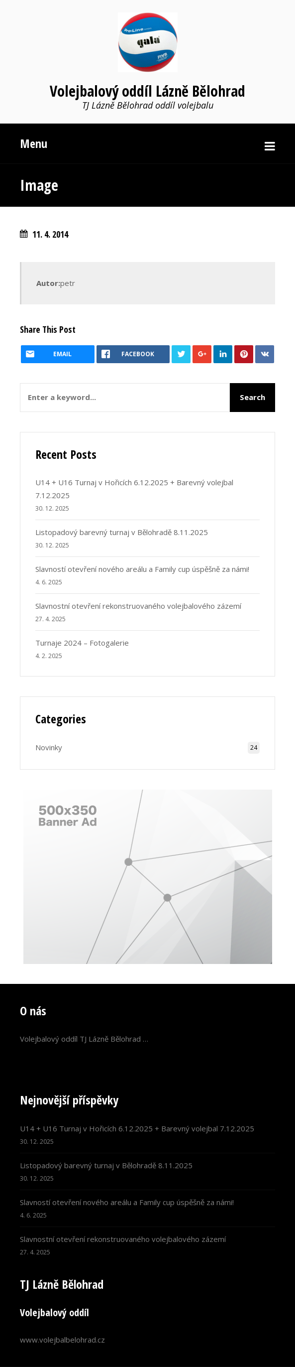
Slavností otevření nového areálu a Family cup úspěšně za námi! (142, 569)
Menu (33, 143)
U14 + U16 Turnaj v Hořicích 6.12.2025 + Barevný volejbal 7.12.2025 (137, 1128)
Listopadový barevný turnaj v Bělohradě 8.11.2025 (121, 532)
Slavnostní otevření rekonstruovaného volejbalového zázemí (138, 606)
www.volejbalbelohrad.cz (62, 1340)
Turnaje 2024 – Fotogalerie (82, 643)
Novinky (48, 747)
